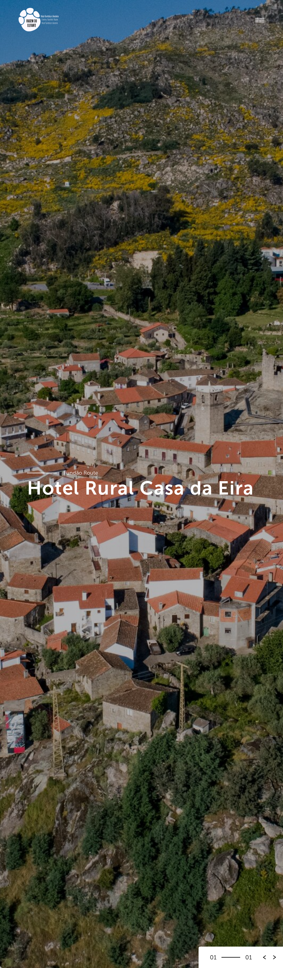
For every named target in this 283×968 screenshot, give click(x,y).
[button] (274, 957)
